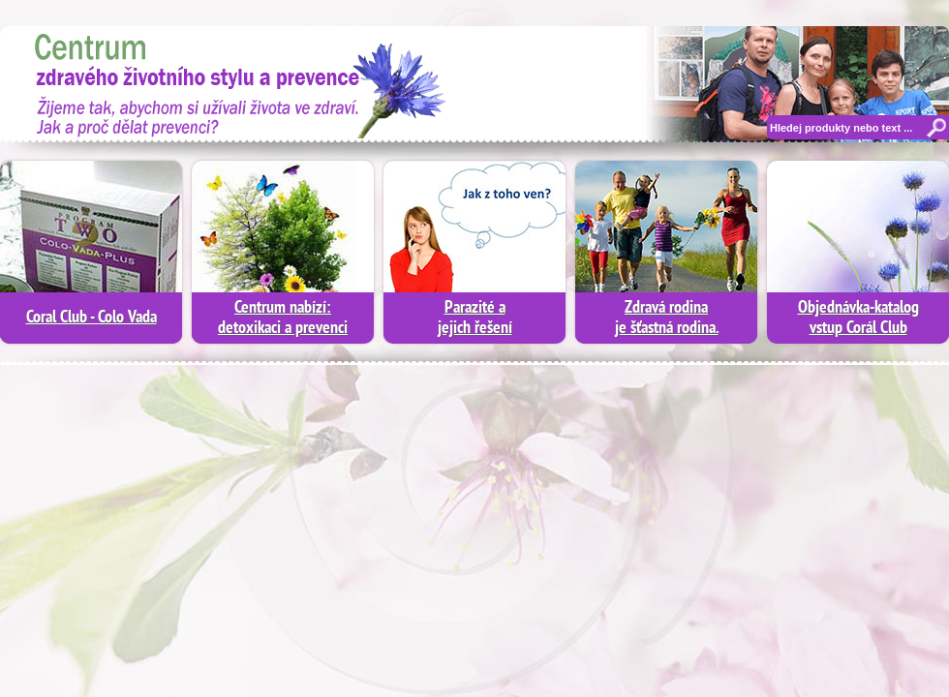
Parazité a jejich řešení (475, 318)
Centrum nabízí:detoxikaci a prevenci (283, 318)
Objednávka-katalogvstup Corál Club (858, 318)
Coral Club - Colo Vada (91, 318)
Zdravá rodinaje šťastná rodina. (667, 318)
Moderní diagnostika (227, 82)
